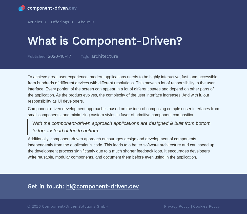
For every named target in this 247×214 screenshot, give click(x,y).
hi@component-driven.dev (102, 186)
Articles (34, 22)
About (84, 22)
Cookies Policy (206, 206)
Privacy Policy (177, 206)
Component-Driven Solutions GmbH (75, 206)
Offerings (60, 22)
